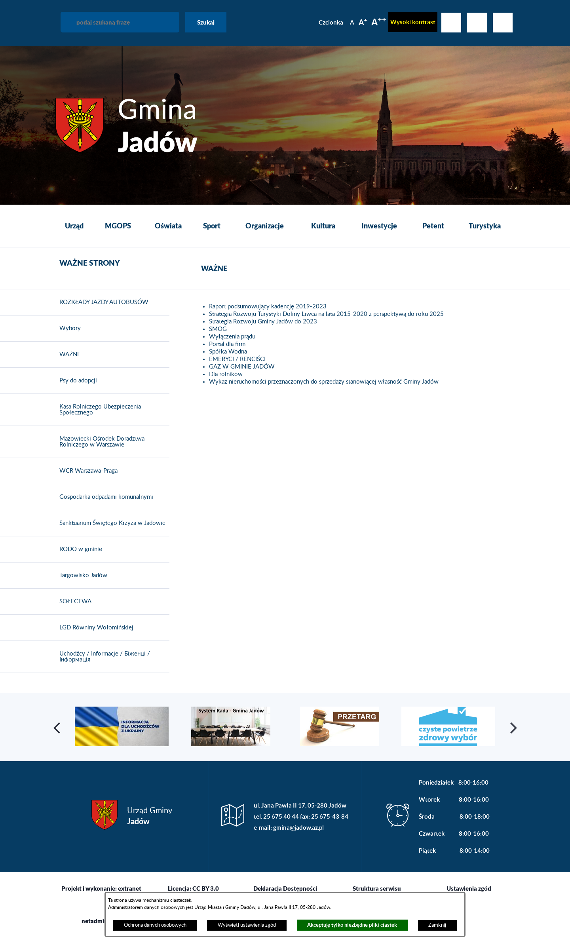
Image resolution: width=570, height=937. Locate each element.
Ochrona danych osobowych (155, 925)
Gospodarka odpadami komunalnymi (104, 497)
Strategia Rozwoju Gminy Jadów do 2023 (263, 322)
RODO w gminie (78, 549)
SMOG (218, 329)
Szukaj (206, 22)
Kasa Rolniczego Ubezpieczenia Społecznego (98, 410)
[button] (57, 727)
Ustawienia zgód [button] (468, 888)
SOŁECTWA (73, 602)
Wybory (68, 329)
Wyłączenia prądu (232, 337)
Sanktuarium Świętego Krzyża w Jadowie (110, 523)
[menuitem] (74, 226)
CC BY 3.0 (205, 888)
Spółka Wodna (228, 352)
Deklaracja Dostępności (285, 888)
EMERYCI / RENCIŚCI (237, 359)
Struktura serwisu (377, 888)
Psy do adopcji (76, 381)
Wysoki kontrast (412, 22)
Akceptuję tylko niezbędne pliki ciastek (352, 925)
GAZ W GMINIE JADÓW (242, 367)
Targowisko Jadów (81, 576)
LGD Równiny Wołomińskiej (94, 628)
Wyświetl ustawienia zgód (247, 925)
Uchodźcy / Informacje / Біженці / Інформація (102, 657)
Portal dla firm (227, 344)
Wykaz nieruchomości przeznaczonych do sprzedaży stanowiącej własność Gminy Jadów (324, 382)
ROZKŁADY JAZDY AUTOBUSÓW (101, 302)
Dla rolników (226, 374)
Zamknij (437, 925)
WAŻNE (68, 355)
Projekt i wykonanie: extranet (101, 888)
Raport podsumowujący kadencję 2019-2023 (268, 307)
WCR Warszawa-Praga (86, 471)
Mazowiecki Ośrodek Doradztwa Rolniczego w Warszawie (99, 442)
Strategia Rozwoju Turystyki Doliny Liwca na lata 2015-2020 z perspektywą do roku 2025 (326, 314)
